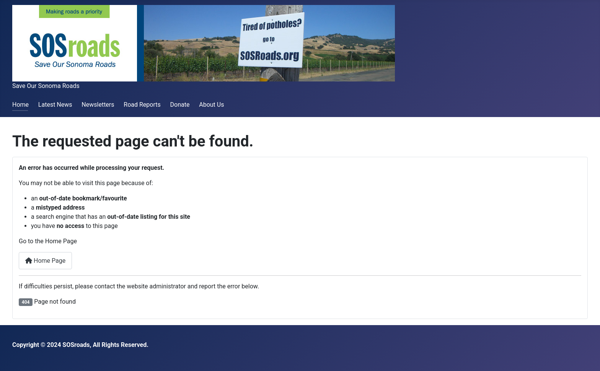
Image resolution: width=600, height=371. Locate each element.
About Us (211, 104)
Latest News (55, 104)
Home (20, 104)
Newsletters (98, 104)
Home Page (45, 260)
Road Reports (142, 104)
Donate (180, 104)
